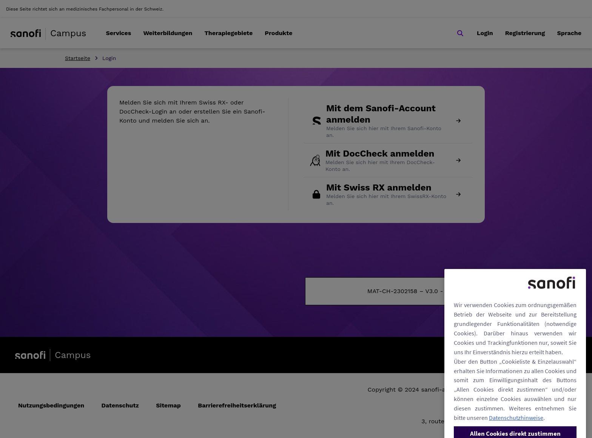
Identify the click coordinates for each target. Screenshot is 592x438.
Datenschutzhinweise (516, 430)
